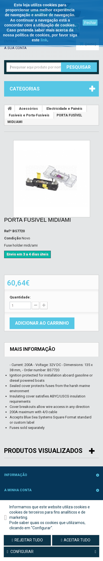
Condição (12, 238)
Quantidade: (20, 297)
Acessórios (28, 109)
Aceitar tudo (75, 540)
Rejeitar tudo (27, 540)
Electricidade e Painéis (64, 109)
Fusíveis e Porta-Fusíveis (29, 115)
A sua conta (15, 48)
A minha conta (18, 490)
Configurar (51, 552)
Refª (8, 231)
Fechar (90, 22)
